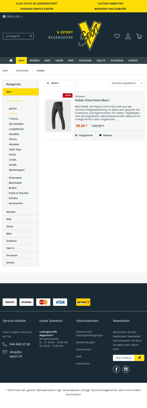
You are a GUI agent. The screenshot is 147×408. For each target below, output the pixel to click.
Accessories (15, 203)
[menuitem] (25, 36)
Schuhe (13, 198)
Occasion (11, 255)
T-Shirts (13, 118)
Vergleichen (84, 135)
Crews (12, 159)
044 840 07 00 (20, 344)
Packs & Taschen (18, 193)
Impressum (83, 363)
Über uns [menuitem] (12, 16)
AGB (78, 356)
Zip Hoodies (16, 123)
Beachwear (15, 182)
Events (10, 262)
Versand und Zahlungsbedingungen (89, 333)
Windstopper (17, 170)
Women (11, 212)
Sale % (10, 248)
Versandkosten (71, 390)
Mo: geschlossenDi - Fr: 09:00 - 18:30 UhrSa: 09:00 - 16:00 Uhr (53, 338)
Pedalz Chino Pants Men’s (92, 98)
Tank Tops (15, 149)
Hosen (13, 113)
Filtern (53, 83)
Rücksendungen (85, 342)
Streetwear (15, 100)
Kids (8, 219)
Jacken (13, 108)
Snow (9, 226)
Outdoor (11, 240)
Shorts (13, 139)
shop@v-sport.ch (16, 354)
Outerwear (15, 177)
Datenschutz (83, 349)
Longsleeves (16, 129)
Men (9, 91)
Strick (12, 154)
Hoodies (14, 134)
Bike (8, 233)
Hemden (14, 144)
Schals (13, 164)
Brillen (12, 188)
